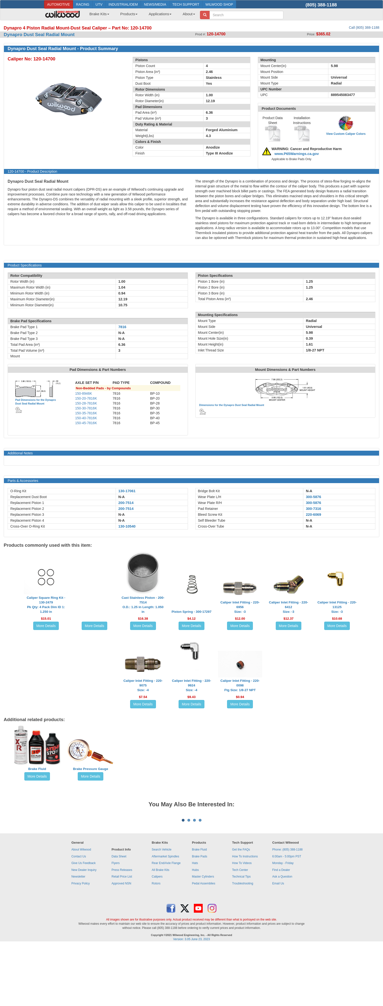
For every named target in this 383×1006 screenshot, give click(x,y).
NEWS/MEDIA (155, 4)
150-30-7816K (86, 408)
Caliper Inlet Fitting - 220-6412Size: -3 (288, 607)
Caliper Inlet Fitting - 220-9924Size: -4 (191, 685)
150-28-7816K (86, 403)
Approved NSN (121, 944)
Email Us (278, 944)
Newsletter (78, 937)
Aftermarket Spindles (165, 917)
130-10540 (127, 526)
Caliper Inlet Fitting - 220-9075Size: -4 (143, 685)
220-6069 (313, 515)
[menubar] (140, 15)
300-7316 (313, 509)
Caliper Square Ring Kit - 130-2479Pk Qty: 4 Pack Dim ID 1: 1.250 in (46, 605)
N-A (121, 497)
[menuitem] (97, 15)
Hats (195, 924)
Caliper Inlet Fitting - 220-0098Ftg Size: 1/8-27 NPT (240, 685)
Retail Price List (121, 937)
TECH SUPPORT (185, 4)
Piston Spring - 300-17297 (191, 612)
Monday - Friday (283, 924)
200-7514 (126, 503)
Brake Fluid (37, 769)
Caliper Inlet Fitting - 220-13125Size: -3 (336, 607)
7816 (122, 327)
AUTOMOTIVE (58, 4)
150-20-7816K (86, 398)
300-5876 (313, 497)
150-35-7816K (86, 413)
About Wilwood (81, 910)
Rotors (156, 944)
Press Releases (121, 931)
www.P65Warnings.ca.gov (297, 154)
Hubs (195, 931)
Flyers (115, 924)
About (189, 14)
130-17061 (127, 491)
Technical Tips (241, 937)
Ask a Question (282, 937)
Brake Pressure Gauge (90, 769)
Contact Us (78, 917)
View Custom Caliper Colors (346, 134)
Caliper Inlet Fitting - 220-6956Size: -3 (240, 607)
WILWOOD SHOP (219, 4)
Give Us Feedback (83, 924)
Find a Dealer (281, 931)
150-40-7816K (86, 418)
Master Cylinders (203, 937)
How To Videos (242, 924)
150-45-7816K (86, 423)
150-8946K (83, 393)
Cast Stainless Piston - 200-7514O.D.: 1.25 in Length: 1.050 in (143, 605)
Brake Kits (99, 14)
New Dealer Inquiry (83, 931)
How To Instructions (245, 917)
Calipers (157, 937)
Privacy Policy (80, 944)
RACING (82, 4)
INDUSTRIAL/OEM (123, 4)
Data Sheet (118, 917)
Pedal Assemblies (203, 944)
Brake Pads (199, 917)
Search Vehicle (161, 910)
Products (129, 14)
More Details (46, 626)
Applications (160, 14)
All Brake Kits (160, 931)
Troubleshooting (242, 944)
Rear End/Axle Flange (166, 924)
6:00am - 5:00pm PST (286, 917)
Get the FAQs (241, 910)
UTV (98, 4)
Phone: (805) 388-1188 (287, 910)
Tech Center (240, 931)
